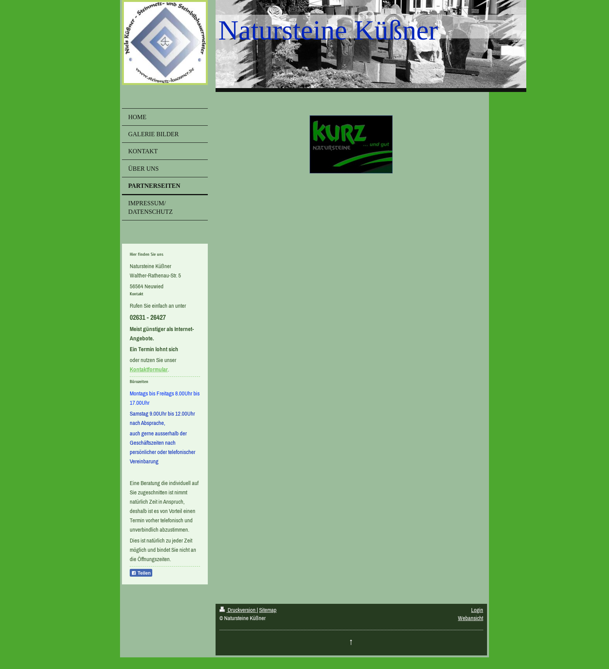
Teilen (141, 573)
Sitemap (268, 610)
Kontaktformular (149, 369)
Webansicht (470, 618)
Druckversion (238, 610)
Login (477, 610)
